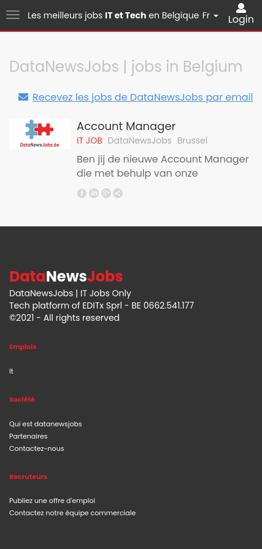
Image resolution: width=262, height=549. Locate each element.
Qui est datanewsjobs (45, 424)
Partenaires (28, 436)
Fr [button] (210, 15)
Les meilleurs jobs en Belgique (113, 15)
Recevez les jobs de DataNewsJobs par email (135, 97)
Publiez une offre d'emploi (52, 500)
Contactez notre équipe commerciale (72, 513)
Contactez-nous (36, 448)
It (11, 371)
